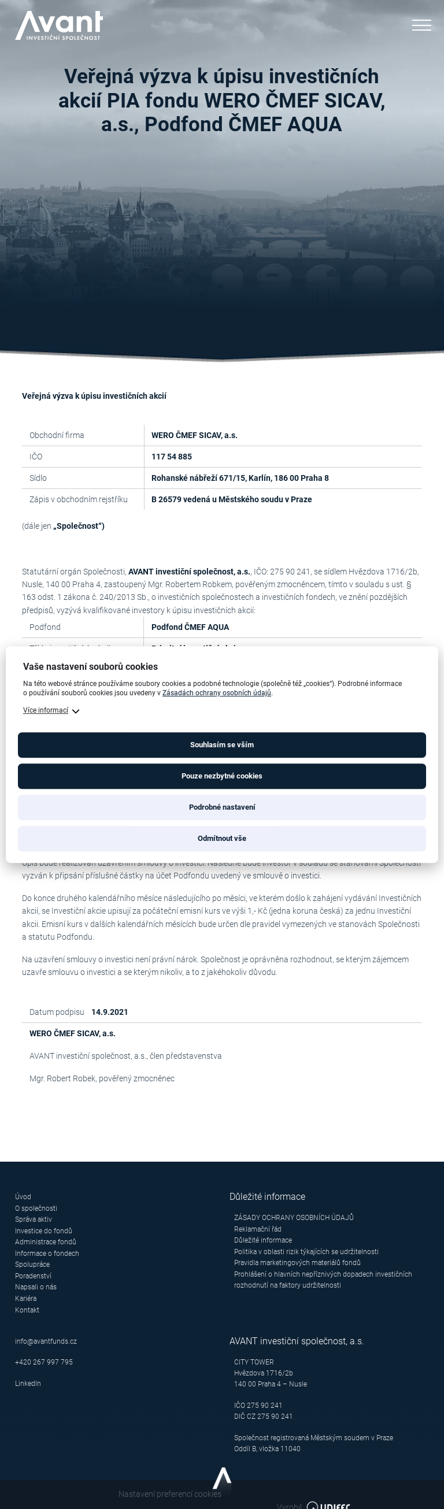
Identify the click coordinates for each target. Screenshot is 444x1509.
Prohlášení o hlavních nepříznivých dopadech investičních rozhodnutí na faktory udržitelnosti (323, 1279)
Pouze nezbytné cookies (222, 776)
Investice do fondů (43, 1230)
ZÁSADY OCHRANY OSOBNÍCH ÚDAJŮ (294, 1218)
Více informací (45, 710)
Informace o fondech (47, 1253)
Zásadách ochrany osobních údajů (216, 693)
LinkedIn (28, 1382)
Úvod (23, 1197)
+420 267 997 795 (44, 1361)
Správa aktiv (33, 1219)
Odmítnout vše (222, 838)
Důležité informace (263, 1240)
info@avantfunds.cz (46, 1340)
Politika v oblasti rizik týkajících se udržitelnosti (306, 1251)
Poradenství (33, 1275)
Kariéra (25, 1297)
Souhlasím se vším (222, 744)
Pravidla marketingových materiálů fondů (297, 1262)
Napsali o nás (36, 1286)
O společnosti (36, 1208)
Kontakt (27, 1308)
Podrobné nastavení (222, 807)
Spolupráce (32, 1264)
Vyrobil (391, 1493)
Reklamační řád (258, 1229)
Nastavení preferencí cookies (66, 1492)
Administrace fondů (45, 1241)
